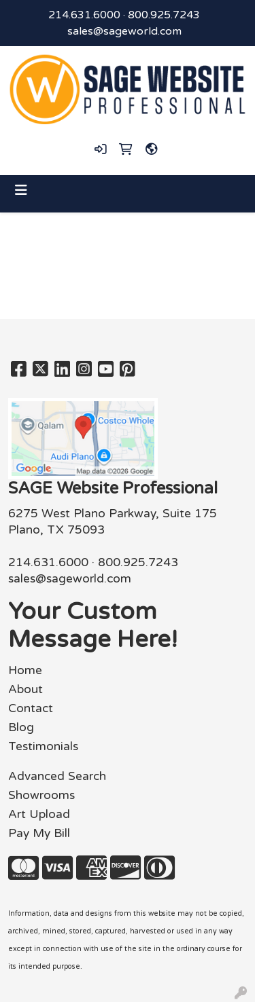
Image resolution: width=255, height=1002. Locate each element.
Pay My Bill (39, 833)
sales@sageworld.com (124, 31)
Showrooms (41, 795)
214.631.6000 (84, 15)
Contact (30, 708)
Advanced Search (57, 776)
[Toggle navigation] (21, 190)
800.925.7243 (164, 15)
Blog (21, 727)
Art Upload (39, 814)
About (25, 689)
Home (25, 670)
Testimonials (43, 746)
